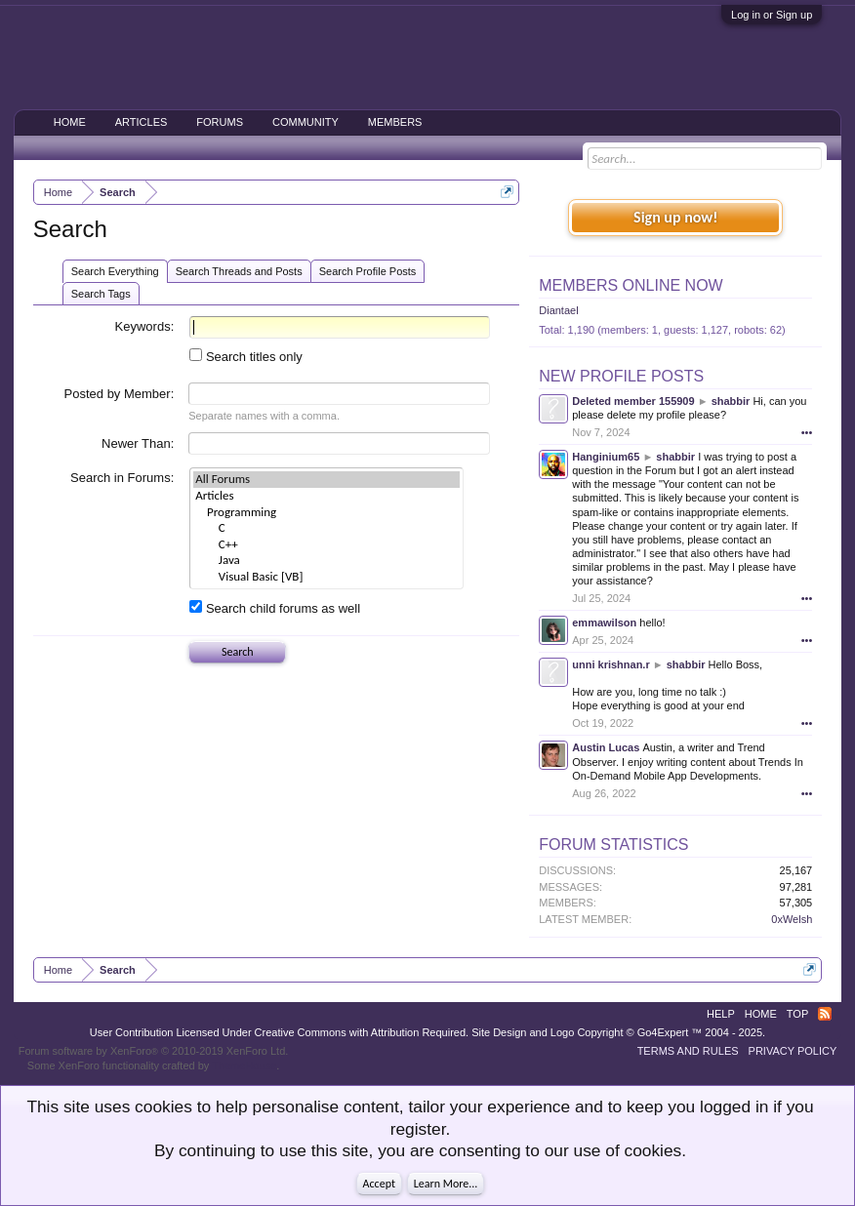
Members (395, 122)
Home (70, 122)
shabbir (731, 401)
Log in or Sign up (771, 14)
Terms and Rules (688, 1051)
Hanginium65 (605, 456)
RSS (825, 1014)
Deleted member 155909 (633, 401)
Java (326, 560)
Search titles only (246, 356)
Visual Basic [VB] (326, 577)
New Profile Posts (621, 376)
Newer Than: (138, 443)
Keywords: (145, 326)
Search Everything (115, 271)
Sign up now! (675, 217)
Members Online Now (630, 285)
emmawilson (604, 622)
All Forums (326, 479)
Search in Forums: (122, 477)
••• (807, 432)
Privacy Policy (793, 1051)
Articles (326, 496)
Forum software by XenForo (154, 1051)
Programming (326, 512)
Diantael (558, 310)
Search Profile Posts (368, 271)
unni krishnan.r (610, 664)
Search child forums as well (274, 608)
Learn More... (446, 1183)
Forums (219, 122)
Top (797, 1014)
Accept (379, 1183)
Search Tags (101, 294)
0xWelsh (791, 919)
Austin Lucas (605, 747)
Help (721, 1014)
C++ (326, 545)
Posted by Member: (119, 393)
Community (305, 122)
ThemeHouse (244, 1065)
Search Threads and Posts (239, 271)
